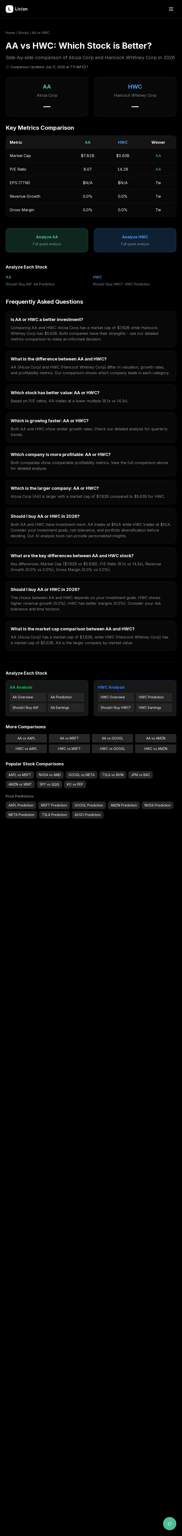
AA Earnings (60, 708)
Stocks (23, 33)
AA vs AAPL (26, 738)
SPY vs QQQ (49, 784)
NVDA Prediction (158, 805)
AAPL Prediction (21, 805)
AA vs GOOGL (112, 738)
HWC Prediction (137, 284)
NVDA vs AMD (50, 775)
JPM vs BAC (140, 775)
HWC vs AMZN (155, 749)
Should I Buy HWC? (108, 284)
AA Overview (23, 697)
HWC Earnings (150, 708)
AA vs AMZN (155, 738)
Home (10, 33)
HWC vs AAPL (26, 749)
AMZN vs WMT (20, 784)
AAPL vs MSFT (20, 775)
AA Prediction (44, 284)
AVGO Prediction (88, 815)
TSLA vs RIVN (112, 775)
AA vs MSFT (69, 738)
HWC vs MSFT (69, 749)
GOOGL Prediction (89, 805)
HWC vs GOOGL (112, 749)
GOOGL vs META (81, 775)
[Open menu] (171, 9)
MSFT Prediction (54, 805)
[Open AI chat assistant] (169, 1523)
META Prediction (21, 815)
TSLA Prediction (54, 815)
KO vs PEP (75, 784)
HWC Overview (113, 697)
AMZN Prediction (124, 805)
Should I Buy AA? (19, 284)
